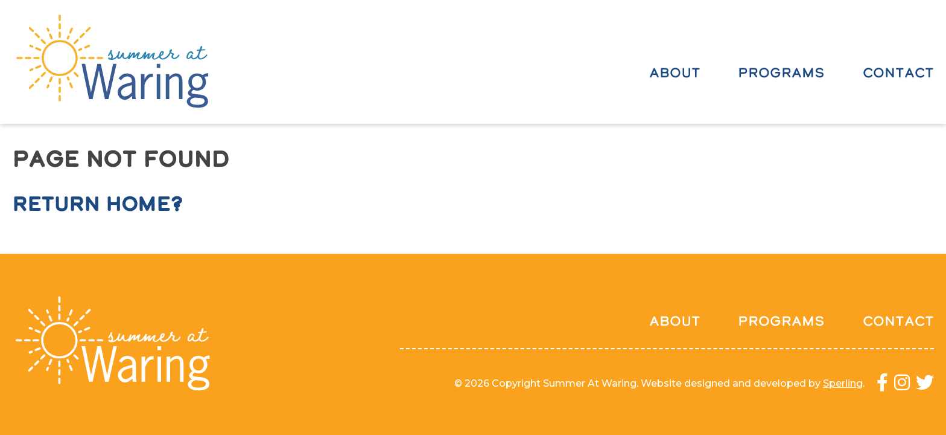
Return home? (97, 203)
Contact (898, 72)
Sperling (843, 383)
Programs (781, 72)
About (674, 72)
